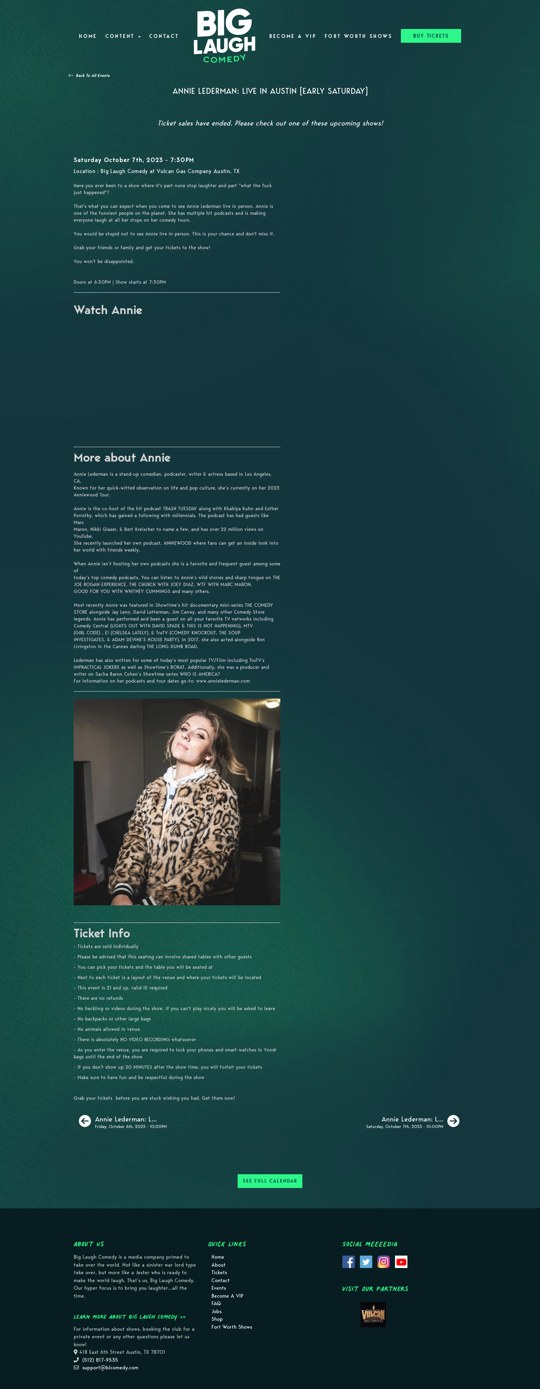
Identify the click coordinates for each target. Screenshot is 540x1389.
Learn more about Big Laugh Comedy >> (130, 1316)
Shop (217, 1319)
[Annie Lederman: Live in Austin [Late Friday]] (123, 1121)
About (218, 1265)
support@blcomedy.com (110, 1368)
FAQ (216, 1303)
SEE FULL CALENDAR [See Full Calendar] (270, 1181)
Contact (164, 36)
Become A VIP (292, 36)
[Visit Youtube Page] (401, 1261)
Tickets (219, 1272)
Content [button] (123, 36)
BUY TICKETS (431, 36)
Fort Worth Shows (359, 36)
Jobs (216, 1311)
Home (88, 36)
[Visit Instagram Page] (383, 1261)
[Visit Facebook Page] (348, 1261)
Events (218, 1288)
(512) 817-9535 (100, 1360)
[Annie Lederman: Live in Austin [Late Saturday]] (412, 1121)
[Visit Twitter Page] (366, 1261)
